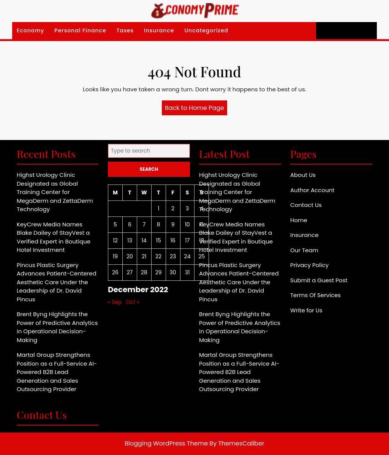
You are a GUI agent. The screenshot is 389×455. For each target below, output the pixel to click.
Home (298, 220)
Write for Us (306, 310)
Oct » (132, 302)
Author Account (312, 190)
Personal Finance (80, 30)
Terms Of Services (315, 295)
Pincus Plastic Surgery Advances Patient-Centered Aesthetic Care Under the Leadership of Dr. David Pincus (56, 282)
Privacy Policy (309, 265)
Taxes (125, 30)
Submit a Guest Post (319, 280)
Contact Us (306, 205)
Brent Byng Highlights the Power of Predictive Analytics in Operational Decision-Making (57, 327)
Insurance (159, 30)
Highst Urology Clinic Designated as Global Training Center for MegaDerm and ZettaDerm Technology (55, 192)
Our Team (304, 250)
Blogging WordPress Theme (166, 443)
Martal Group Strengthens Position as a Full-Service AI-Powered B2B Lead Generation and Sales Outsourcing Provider (57, 372)
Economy (30, 30)
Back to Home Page (196, 109)
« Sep (115, 302)
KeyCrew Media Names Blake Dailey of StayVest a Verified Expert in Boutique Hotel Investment (53, 237)
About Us (303, 175)
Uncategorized (206, 30)
